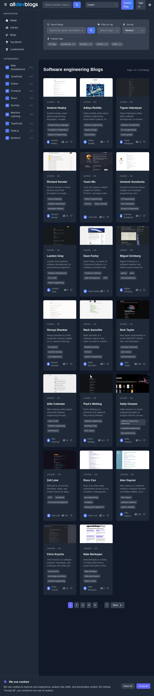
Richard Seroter (57, 181)
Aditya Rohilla (92, 107)
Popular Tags (55, 39)
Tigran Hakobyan (131, 107)
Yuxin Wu (89, 181)
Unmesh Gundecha (132, 181)
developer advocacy (129, 347)
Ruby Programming (56, 283)
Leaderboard (14, 49)
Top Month (13, 42)
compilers (88, 502)
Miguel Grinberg (130, 255)
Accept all (143, 686)
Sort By (128, 24)
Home (11, 20)
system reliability (127, 507)
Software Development (57, 273)
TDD (105, 278)
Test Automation (127, 204)
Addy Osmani (128, 403)
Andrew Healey (56, 107)
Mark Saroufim (92, 329)
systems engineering (93, 357)
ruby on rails (53, 421)
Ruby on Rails (90, 581)
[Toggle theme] (150, 4)
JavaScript (68, 44)
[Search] (77, 5)
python (123, 273)
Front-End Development (57, 502)
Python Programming (93, 199)
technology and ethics (57, 576)
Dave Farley (91, 255)
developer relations (55, 209)
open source (126, 352)
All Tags (52, 44)
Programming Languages (58, 125)
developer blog (91, 426)
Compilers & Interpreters (58, 130)
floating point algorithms (94, 507)
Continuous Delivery (93, 273)
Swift (117, 44)
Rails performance (92, 576)
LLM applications (55, 357)
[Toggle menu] (5, 5)
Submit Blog (127, 5)
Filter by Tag (105, 24)
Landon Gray (55, 255)
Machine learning (91, 347)
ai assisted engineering (130, 428)
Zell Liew (52, 480)
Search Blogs (55, 24)
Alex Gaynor (128, 480)
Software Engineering (93, 125)
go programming (91, 497)
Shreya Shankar (57, 329)
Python (102, 44)
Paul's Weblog (92, 403)
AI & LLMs (52, 278)
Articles (11, 27)
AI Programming (127, 199)
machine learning (55, 352)
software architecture (56, 204)
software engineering (56, 426)
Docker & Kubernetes (129, 209)
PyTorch (88, 204)
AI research (52, 347)
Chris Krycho (55, 554)
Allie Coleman (56, 403)
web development (128, 278)
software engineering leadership (129, 422)
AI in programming (128, 130)
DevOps (86, 44)
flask (132, 273)
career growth (126, 135)
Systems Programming (57, 135)
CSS (50, 497)
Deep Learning (101, 204)
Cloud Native (90, 135)
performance (53, 431)
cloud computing (54, 199)
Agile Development (92, 278)
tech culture (89, 431)
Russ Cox (89, 480)
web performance (128, 433)
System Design (91, 130)
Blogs (10, 35)
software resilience (128, 502)
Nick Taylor (127, 329)
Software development (130, 125)
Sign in (140, 5)
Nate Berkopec (92, 554)
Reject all (128, 686)
